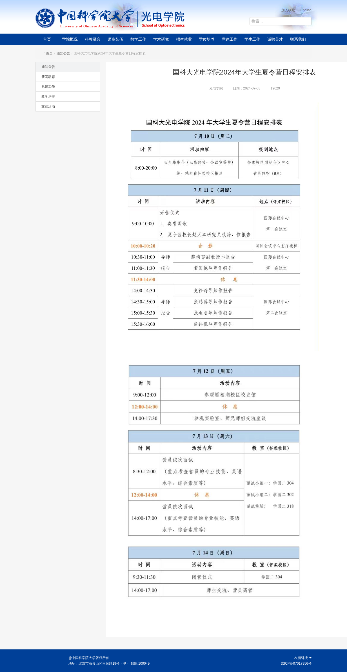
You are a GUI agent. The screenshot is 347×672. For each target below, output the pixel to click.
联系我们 (298, 39)
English (306, 10)
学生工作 (252, 39)
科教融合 (93, 39)
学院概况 (70, 39)
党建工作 (229, 39)
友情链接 (303, 658)
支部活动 (48, 106)
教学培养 (48, 96)
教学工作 (138, 39)
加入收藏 (288, 10)
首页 (47, 39)
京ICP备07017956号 (296, 664)
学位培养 (207, 39)
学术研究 (161, 39)
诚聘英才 (275, 39)
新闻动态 (48, 77)
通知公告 (63, 53)
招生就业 (184, 39)
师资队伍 (115, 39)
